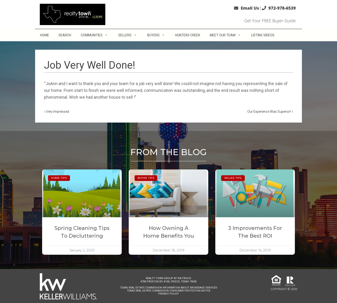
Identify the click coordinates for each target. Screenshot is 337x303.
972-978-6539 (282, 8)
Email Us (250, 8)
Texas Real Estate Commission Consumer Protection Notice (168, 290)
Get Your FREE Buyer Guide (270, 20)
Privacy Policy (168, 293)
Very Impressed (57, 111)
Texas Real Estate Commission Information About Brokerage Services (168, 287)
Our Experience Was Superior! (269, 111)
